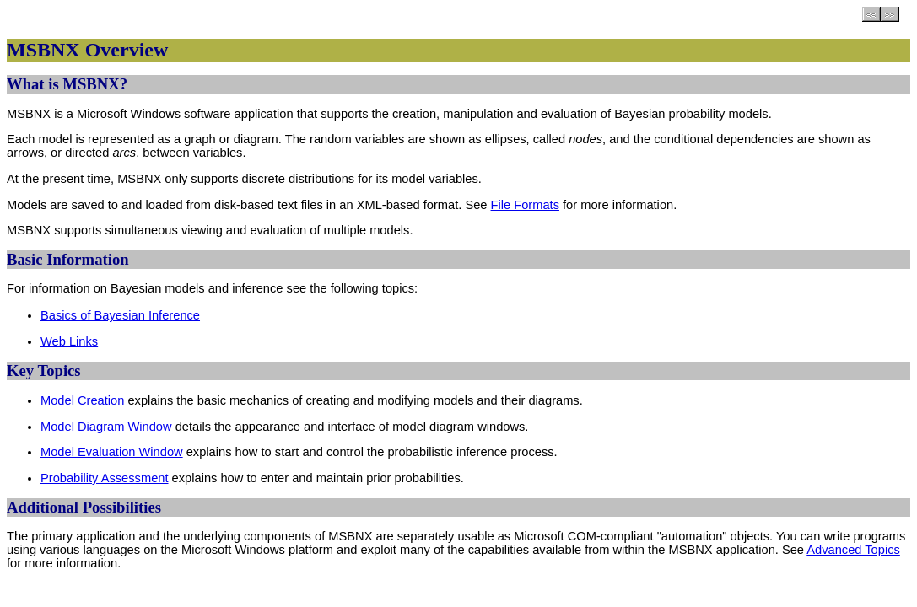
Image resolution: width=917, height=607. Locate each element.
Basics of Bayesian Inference (120, 315)
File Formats (525, 205)
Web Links (69, 341)
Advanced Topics (853, 549)
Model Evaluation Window (111, 452)
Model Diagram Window (106, 426)
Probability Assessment (104, 478)
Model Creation (82, 400)
